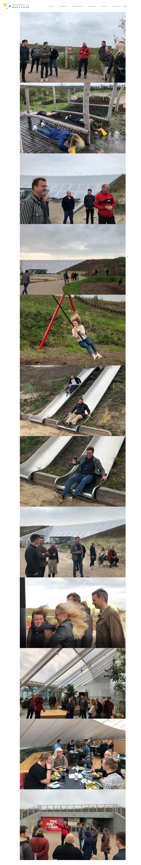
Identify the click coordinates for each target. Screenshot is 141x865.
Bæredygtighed (77, 6)
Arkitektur (63, 6)
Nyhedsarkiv (116, 6)
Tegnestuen (92, 6)
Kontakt (104, 6)
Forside (51, 6)
